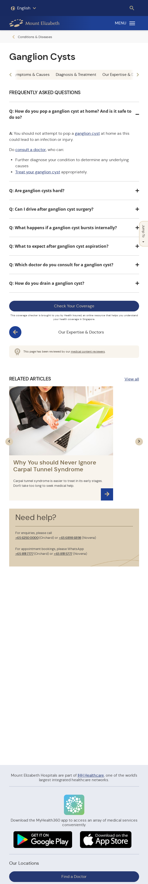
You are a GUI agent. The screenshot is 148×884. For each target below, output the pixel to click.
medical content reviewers (88, 351)
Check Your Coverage (74, 306)
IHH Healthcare (91, 775)
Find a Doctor (74, 876)
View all (132, 379)
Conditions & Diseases (35, 37)
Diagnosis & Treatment (76, 74)
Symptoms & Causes (31, 74)
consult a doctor (30, 149)
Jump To (143, 234)
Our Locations (24, 863)
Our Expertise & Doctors (81, 332)
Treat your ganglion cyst (37, 172)
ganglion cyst (87, 133)
